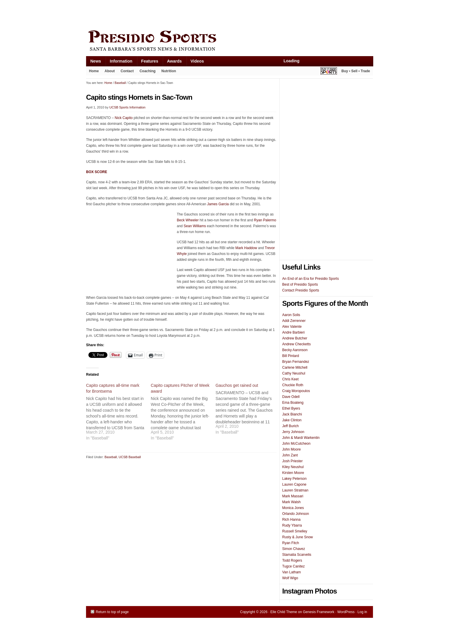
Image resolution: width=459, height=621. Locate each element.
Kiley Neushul (293, 467)
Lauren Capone (294, 484)
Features (147, 62)
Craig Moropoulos (296, 391)
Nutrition (168, 71)
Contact (127, 71)
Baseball (111, 457)
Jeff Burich (290, 426)
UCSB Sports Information (127, 107)
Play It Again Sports (329, 71)
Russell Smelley (294, 531)
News (93, 62)
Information (118, 62)
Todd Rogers (292, 560)
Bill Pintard (290, 356)
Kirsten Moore (293, 473)
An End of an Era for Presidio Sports (310, 279)
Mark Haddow (246, 248)
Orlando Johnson (295, 514)
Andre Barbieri (293, 332)
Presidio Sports (229, 41)
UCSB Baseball (130, 457)
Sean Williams (195, 226)
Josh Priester (292, 461)
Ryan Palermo (265, 220)
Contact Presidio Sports (300, 290)
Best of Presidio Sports (300, 284)
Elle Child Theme (283, 612)
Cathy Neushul (293, 373)
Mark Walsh (291, 502)
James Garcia (218, 204)
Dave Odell (290, 397)
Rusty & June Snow (297, 537)
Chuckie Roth (292, 385)
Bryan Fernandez (295, 362)
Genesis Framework (318, 612)
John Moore (291, 449)
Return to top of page (112, 612)
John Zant (290, 455)
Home (94, 71)
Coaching (148, 71)
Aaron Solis (291, 315)
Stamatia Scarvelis (296, 555)
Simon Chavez (293, 549)
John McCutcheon (296, 443)
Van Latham (291, 572)
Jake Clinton (292, 420)
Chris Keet (290, 379)
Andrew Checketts (296, 344)
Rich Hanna (291, 520)
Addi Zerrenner (294, 321)
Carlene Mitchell (294, 367)
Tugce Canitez (293, 566)
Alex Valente (292, 327)
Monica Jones (293, 508)
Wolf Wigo (290, 578)
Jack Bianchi (292, 414)
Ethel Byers (291, 408)
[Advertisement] (192, 14)
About (108, 72)
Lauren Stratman (295, 490)
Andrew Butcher (294, 338)
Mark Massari (292, 496)
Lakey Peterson (294, 479)
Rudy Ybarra (292, 525)
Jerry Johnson (293, 432)
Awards (171, 62)
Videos (197, 61)
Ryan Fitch (290, 543)
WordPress (345, 612)
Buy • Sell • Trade (355, 71)
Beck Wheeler (188, 220)
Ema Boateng (293, 403)
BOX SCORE (96, 172)
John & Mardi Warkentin (301, 438)
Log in (362, 612)
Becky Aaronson (295, 350)
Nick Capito (124, 118)
